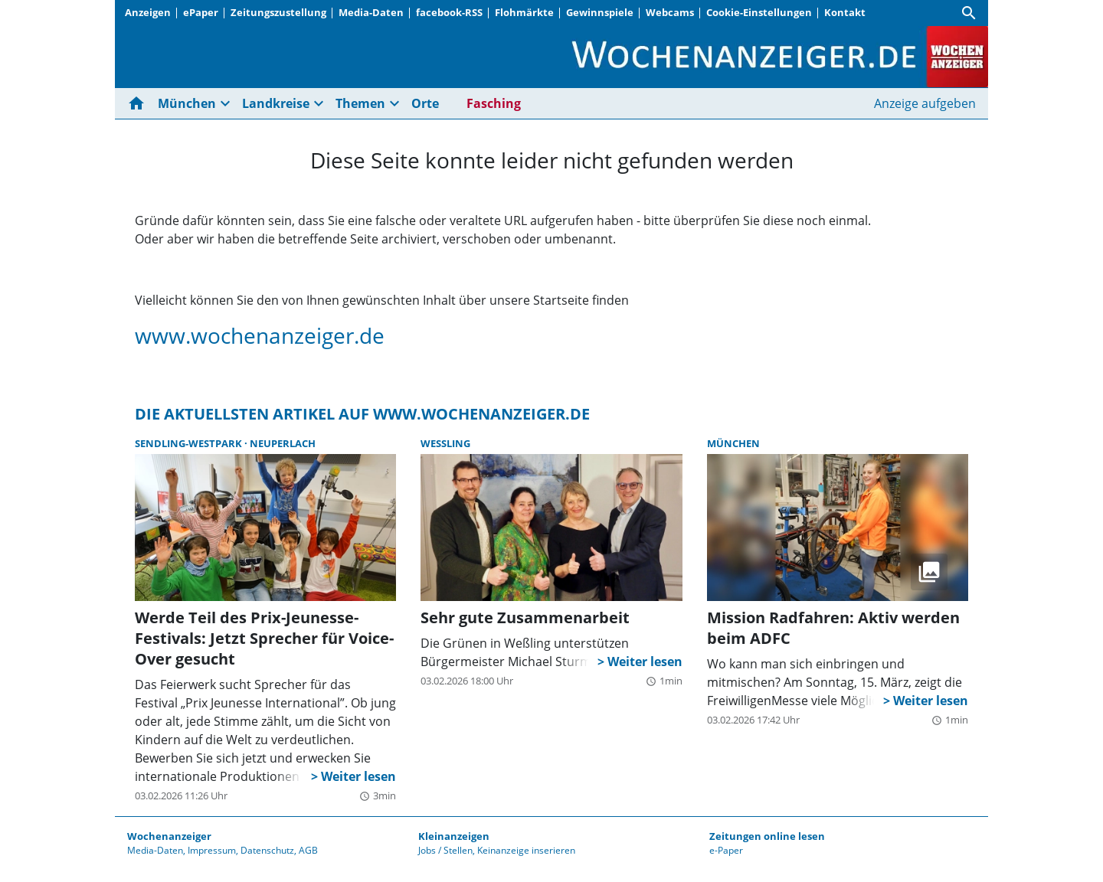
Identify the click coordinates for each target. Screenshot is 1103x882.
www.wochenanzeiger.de (260, 335)
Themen (360, 103)
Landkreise (275, 103)
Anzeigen (148, 12)
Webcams (670, 12)
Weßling (445, 443)
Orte (425, 103)
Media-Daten (371, 12)
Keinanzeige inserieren (526, 850)
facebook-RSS (449, 12)
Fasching (493, 103)
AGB (308, 850)
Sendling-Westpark (189, 443)
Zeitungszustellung (278, 12)
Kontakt (845, 12)
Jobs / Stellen (445, 850)
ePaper (200, 12)
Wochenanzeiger (169, 836)
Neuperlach (283, 443)
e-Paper (726, 850)
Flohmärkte (524, 12)
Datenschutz (267, 850)
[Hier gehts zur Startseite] (139, 103)
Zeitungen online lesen (767, 836)
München (187, 103)
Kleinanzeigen (453, 836)
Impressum (212, 850)
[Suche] (969, 13)
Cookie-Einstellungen (759, 12)
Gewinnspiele (599, 12)
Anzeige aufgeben (925, 103)
